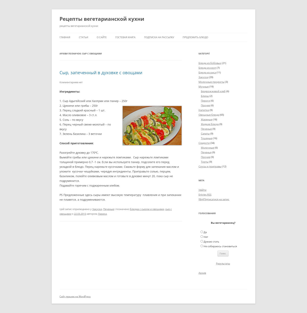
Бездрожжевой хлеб (213, 91)
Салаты (205, 133)
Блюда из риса (207, 72)
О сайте (102, 37)
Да (205, 232)
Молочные (207, 147)
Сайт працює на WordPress (75, 296)
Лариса (102, 214)
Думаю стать (211, 241)
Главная (65, 37)
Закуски (97, 209)
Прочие (205, 157)
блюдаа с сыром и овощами (147, 209)
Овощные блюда (209, 114)
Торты (205, 161)
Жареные (206, 119)
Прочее (205, 105)
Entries (205, 194)
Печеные (108, 209)
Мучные (204, 86)
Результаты (223, 263)
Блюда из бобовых (210, 63)
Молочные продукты (211, 82)
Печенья (206, 152)
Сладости (204, 143)
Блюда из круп (207, 67)
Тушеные (206, 138)
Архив (202, 273)
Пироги (205, 100)
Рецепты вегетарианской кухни (102, 18)
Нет (206, 237)
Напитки (204, 110)
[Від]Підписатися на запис (214, 199)
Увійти (202, 190)
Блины (205, 96)
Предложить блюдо (195, 37)
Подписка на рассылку (159, 37)
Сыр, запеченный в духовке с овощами (101, 72)
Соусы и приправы (210, 166)
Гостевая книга (125, 37)
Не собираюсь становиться (220, 246)
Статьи (83, 37)
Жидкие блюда (210, 124)
